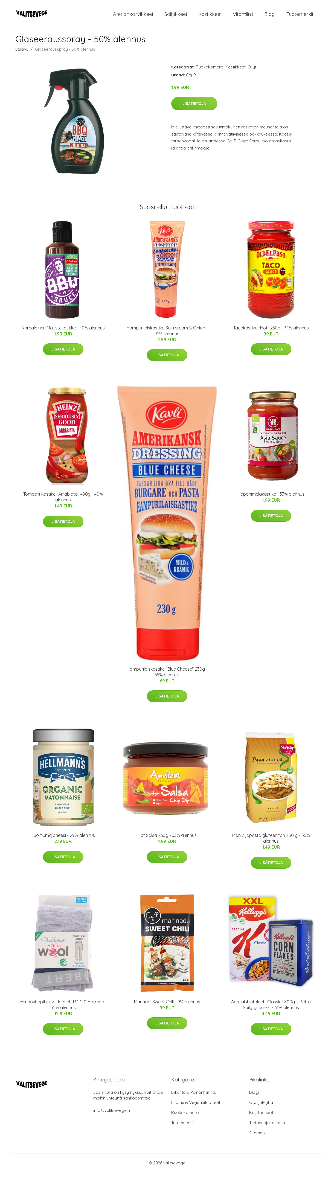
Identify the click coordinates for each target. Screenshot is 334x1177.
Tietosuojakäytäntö (268, 1127)
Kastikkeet (210, 16)
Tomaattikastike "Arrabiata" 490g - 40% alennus (63, 501)
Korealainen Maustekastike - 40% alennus (63, 332)
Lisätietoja (194, 108)
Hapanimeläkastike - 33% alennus (270, 498)
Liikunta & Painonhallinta (193, 1097)
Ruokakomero (209, 71)
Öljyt (252, 71)
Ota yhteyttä (261, 1107)
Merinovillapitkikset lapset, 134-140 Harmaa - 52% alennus (63, 1009)
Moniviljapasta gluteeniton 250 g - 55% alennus (271, 843)
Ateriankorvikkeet (133, 16)
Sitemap (257, 1137)
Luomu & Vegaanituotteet (195, 1107)
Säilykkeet (175, 16)
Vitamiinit (243, 16)
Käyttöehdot (261, 1117)
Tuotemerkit (299, 16)
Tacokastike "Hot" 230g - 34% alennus (271, 332)
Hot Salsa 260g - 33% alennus (167, 840)
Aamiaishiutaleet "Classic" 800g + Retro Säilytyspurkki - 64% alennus (271, 1009)
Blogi (269, 16)
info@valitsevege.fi (111, 1115)
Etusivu (21, 53)
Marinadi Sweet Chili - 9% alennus (167, 1006)
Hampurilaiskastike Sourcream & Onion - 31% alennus (167, 335)
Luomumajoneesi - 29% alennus (63, 840)
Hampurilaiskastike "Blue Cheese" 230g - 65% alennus (167, 676)
